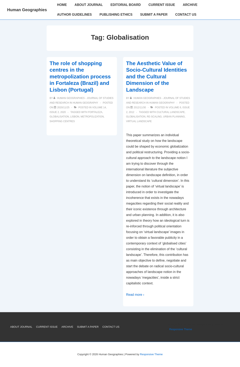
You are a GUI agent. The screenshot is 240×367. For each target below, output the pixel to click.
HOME (62, 5)
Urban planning (174, 116)
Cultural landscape (171, 112)
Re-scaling (154, 116)
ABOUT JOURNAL (89, 5)
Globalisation (59, 116)
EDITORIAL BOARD (125, 5)
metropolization (92, 116)
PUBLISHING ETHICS (115, 14)
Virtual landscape (139, 121)
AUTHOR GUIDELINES (74, 14)
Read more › (135, 294)
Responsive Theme (180, 329)
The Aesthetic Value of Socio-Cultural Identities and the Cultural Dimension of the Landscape (156, 76)
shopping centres (62, 121)
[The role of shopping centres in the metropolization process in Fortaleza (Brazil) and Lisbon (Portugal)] (63, 107)
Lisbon (74, 116)
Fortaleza (95, 112)
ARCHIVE (190, 5)
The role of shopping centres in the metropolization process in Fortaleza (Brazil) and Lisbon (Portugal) (80, 76)
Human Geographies (27, 10)
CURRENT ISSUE (161, 5)
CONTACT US (185, 14)
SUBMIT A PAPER (154, 14)
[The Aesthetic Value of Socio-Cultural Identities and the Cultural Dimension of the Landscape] (140, 107)
